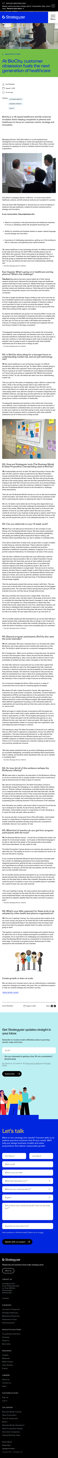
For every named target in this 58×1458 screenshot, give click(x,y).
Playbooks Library (9, 1319)
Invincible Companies (11, 1432)
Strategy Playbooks (10, 1313)
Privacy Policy (6, 1445)
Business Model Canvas (11, 1412)
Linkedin (5, 1298)
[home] (13, 17)
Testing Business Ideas (11, 1435)
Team (4, 1386)
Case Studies (7, 1365)
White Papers (7, 1362)
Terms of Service (7, 1442)
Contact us (6, 1383)
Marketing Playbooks (10, 1316)
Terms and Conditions (33, 1063)
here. (42, 1232)
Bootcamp (6, 1344)
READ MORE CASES (10, 992)
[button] (53, 17)
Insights (5, 1355)
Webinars (6, 1358)
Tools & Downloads (10, 1418)
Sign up (5, 1397)
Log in (4, 1401)
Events (5, 1368)
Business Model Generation (13, 1425)
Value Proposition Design (12, 1428)
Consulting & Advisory (11, 1334)
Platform (5, 1340)
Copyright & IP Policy (8, 1448)
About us (5, 1379)
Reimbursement (8, 1323)
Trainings (5, 1337)
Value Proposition (9, 1415)
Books (4, 1422)
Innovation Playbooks (11, 1309)
